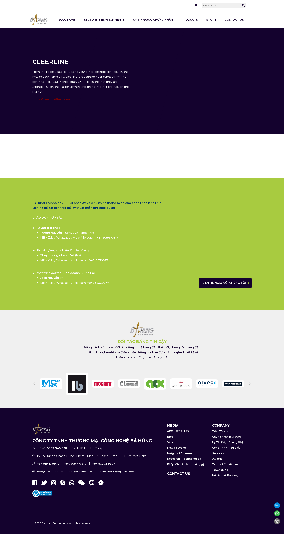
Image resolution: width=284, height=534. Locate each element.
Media (172, 431)
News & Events (177, 453)
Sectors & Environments (104, 19)
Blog (170, 442)
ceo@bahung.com (81, 477)
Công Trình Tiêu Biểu (226, 453)
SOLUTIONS (67, 19)
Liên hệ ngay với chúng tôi (229, 283)
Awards (217, 464)
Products (189, 19)
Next (250, 390)
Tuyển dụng (220, 475)
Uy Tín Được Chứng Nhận (153, 19)
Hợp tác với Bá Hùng (225, 481)
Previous (34, 390)
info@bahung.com (50, 477)
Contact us (234, 19)
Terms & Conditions (225, 470)
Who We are (220, 436)
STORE (211, 19)
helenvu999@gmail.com (116, 477)
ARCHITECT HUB (178, 436)
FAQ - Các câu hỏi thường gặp (186, 470)
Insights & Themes (179, 458)
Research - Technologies (184, 464)
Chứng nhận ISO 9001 (226, 442)
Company (221, 431)
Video (171, 447)
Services (218, 458)
